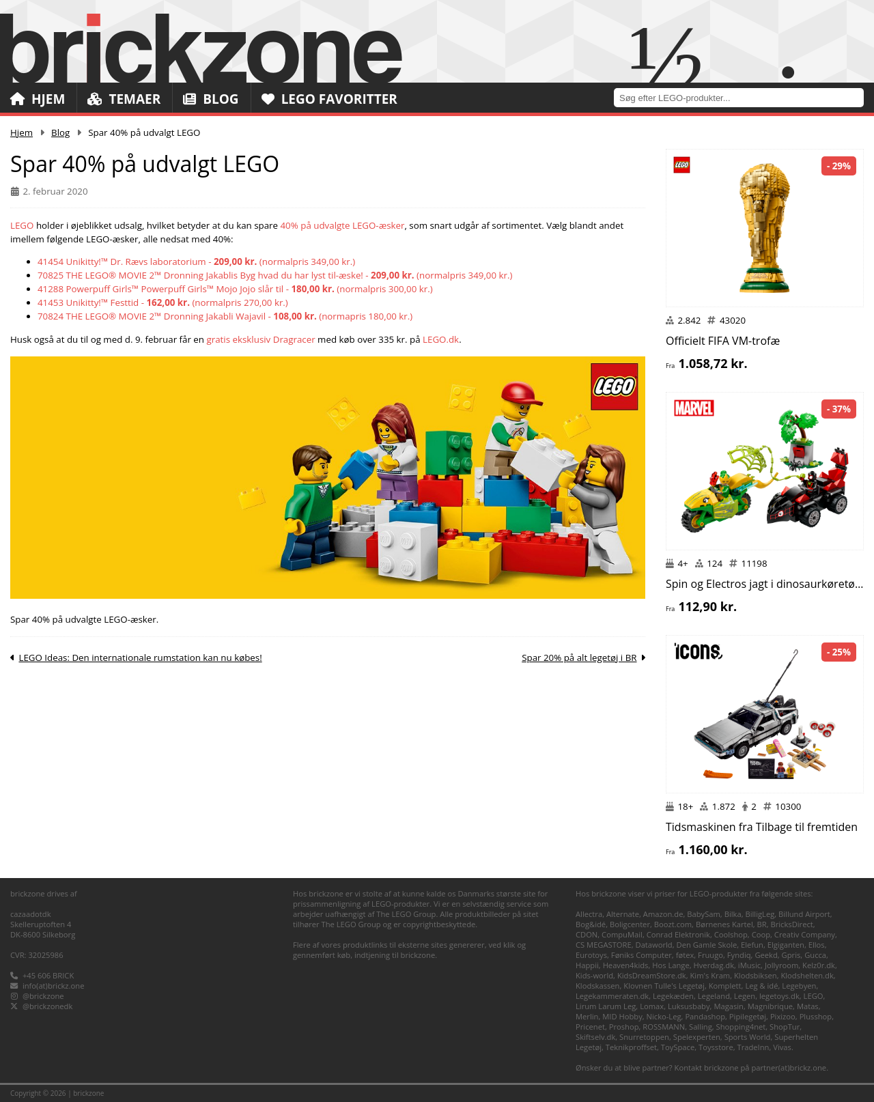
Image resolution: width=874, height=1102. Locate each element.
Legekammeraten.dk (612, 996)
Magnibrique (770, 1006)
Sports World (747, 1037)
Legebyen (799, 985)
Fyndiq (739, 955)
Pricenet (590, 1026)
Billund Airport (804, 914)
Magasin (729, 1006)
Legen (744, 996)
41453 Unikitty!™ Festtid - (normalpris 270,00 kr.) (163, 302)
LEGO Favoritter (329, 99)
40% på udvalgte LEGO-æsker (343, 225)
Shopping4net (741, 1026)
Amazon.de (663, 914)
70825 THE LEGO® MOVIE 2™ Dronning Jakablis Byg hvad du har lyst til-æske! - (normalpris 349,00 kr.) (275, 275)
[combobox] (744, 97)
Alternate (622, 914)
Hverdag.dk (714, 965)
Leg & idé (761, 985)
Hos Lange (671, 965)
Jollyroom (781, 965)
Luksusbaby (689, 1006)
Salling (700, 1026)
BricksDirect (791, 924)
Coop (761, 934)
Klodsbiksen (755, 975)
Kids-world (594, 975)
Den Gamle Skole (707, 944)
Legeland (714, 996)
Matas (808, 1006)
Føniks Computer (641, 955)
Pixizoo (782, 1016)
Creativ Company (804, 934)
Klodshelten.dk (806, 975)
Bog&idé (591, 924)
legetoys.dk (779, 996)
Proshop (624, 1026)
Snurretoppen (644, 1037)
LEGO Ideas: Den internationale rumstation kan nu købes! (140, 657)
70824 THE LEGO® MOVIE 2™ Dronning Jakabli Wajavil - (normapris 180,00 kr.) (225, 316)
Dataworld (654, 944)
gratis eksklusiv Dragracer (260, 339)
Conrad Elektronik (678, 934)
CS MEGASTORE (604, 944)
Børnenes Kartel (724, 924)
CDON (586, 934)
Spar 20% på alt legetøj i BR (579, 657)
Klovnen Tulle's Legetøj (664, 985)
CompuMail (622, 934)
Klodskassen (597, 985)
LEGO (21, 225)
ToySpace (677, 1047)
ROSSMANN (664, 1026)
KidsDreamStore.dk (651, 975)
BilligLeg (759, 914)
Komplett (725, 985)
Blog (210, 99)
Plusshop (816, 1016)
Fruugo (710, 955)
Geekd (766, 955)
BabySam (703, 914)
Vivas (782, 1047)
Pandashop (705, 1016)
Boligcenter (630, 924)
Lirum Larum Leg (606, 1006)
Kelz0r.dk (818, 965)
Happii (587, 965)
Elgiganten (785, 944)
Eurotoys (591, 955)
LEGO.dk (441, 339)
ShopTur (785, 1026)
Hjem (37, 99)
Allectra (589, 914)
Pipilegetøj (747, 1016)
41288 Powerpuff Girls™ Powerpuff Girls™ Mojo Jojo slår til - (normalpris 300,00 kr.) (235, 289)
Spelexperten (696, 1037)
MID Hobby (622, 1016)
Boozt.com (673, 924)
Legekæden (673, 996)
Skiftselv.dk (595, 1037)
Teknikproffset (631, 1047)
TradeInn (753, 1047)
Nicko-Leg (664, 1016)
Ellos (816, 944)
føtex (685, 955)
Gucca (815, 955)
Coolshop (731, 934)
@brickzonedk (47, 1006)
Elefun (752, 944)
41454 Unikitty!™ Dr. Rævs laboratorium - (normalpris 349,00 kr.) (196, 261)
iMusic (749, 965)
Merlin (587, 1016)
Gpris (791, 955)
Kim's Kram (710, 975)
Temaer (123, 99)
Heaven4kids (626, 965)
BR (762, 924)
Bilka (733, 914)
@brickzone (43, 996)
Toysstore (716, 1047)
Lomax (652, 1006)
